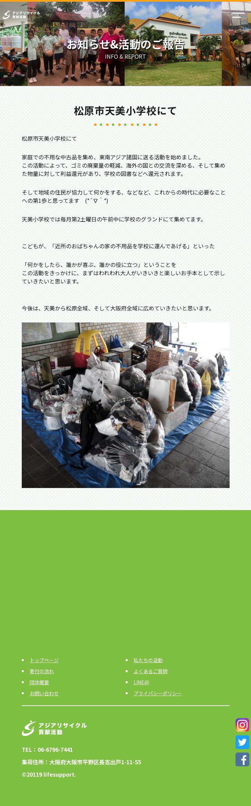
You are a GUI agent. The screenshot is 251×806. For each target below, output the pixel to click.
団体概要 (39, 682)
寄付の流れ (42, 671)
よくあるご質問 (150, 671)
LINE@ (141, 682)
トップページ (44, 660)
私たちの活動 (148, 660)
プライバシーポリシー (158, 693)
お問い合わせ (44, 693)
